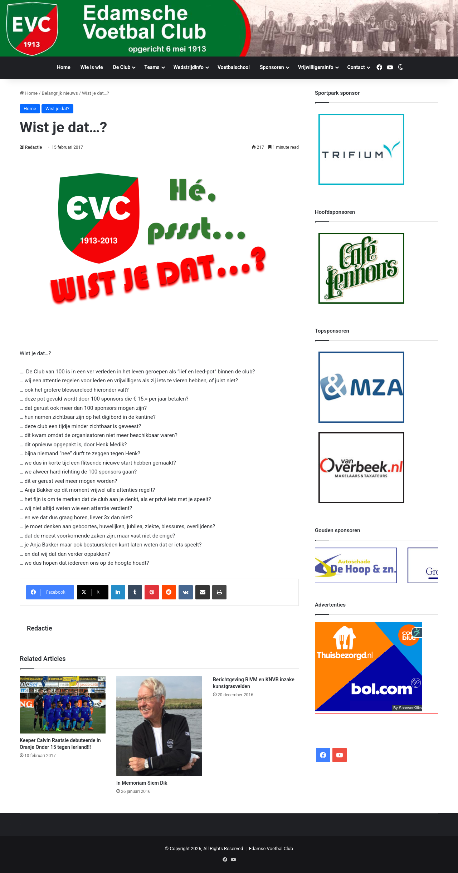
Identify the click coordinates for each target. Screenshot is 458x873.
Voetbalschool (234, 67)
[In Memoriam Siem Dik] (159, 726)
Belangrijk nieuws (60, 93)
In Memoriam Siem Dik (141, 783)
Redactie (33, 147)
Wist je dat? (57, 108)
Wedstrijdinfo (189, 67)
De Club (122, 67)
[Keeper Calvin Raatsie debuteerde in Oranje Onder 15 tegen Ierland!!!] (63, 704)
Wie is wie (92, 67)
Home (63, 67)
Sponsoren (272, 67)
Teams (151, 67)
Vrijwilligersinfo (315, 67)
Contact (356, 67)
